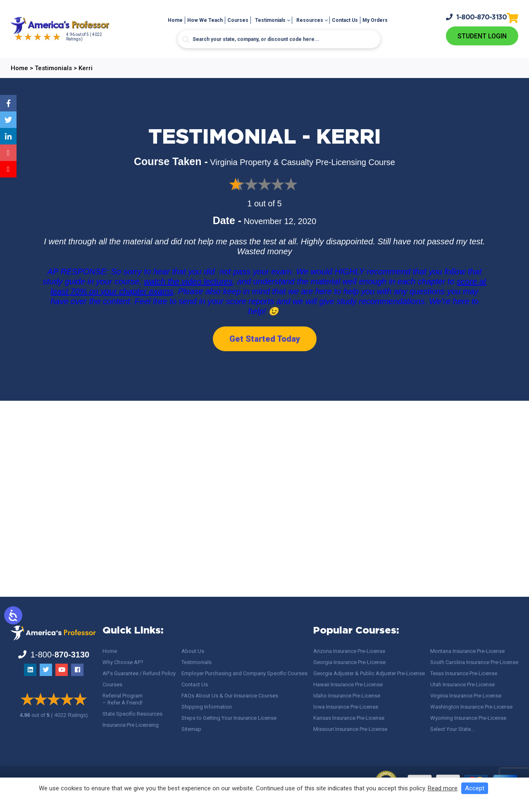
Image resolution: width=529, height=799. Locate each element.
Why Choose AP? (122, 662)
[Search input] (279, 39)
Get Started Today (264, 339)
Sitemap (191, 729)
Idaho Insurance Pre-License (346, 696)
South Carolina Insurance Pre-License (474, 662)
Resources (309, 20)
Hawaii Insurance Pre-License (348, 684)
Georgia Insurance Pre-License (349, 662)
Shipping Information (206, 707)
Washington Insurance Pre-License (471, 707)
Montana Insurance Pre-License (467, 651)
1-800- (476, 17)
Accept (474, 788)
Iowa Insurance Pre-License (345, 707)
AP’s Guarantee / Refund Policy (139, 673)
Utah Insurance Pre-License (462, 684)
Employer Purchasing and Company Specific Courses (244, 673)
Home (175, 20)
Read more (443, 788)
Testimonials (270, 20)
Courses (237, 20)
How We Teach (205, 20)
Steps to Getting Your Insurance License (228, 718)
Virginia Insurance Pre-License (465, 696)
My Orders (375, 20)
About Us (192, 651)
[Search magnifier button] (186, 39)
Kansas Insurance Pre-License (348, 718)
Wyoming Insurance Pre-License (468, 718)
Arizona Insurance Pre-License (349, 651)
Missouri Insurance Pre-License (350, 729)
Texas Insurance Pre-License (463, 673)
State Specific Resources (132, 714)
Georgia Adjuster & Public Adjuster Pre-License (369, 673)
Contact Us (345, 20)
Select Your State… (452, 729)
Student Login (482, 36)
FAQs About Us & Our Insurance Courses (229, 696)
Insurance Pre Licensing (130, 725)
